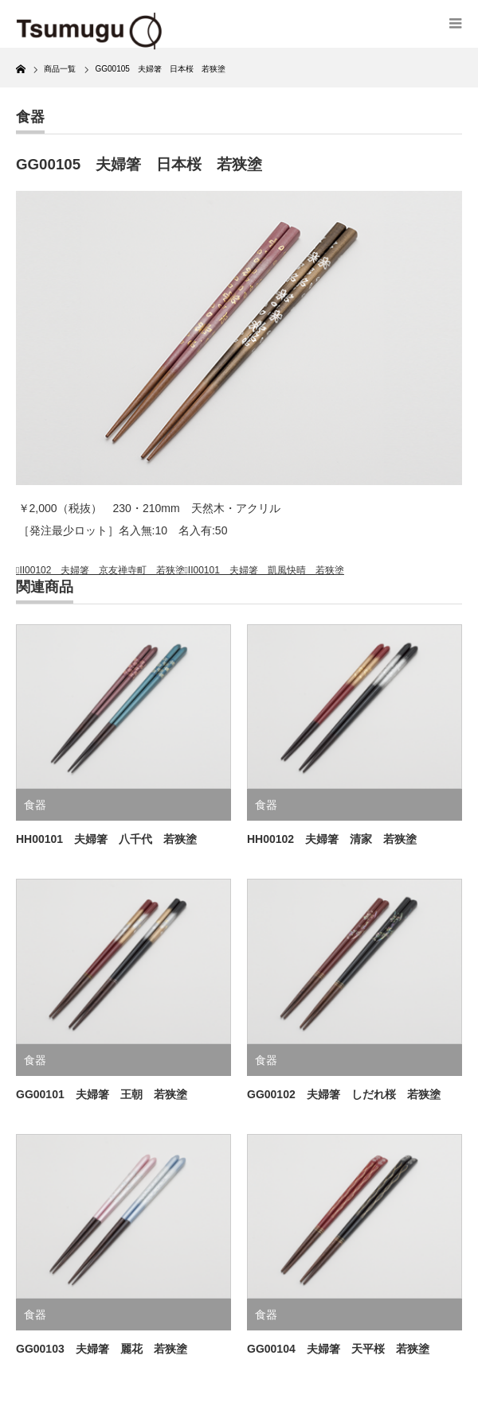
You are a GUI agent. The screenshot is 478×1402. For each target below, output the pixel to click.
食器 (30, 117)
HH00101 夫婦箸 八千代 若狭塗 (106, 839)
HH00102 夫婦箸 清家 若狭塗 (332, 839)
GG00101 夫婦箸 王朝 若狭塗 (101, 1094)
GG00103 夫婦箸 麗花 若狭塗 (101, 1348)
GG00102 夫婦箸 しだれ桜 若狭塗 (344, 1094)
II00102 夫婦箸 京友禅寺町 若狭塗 (102, 570)
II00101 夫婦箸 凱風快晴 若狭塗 (266, 570)
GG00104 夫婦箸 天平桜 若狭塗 (338, 1348)
